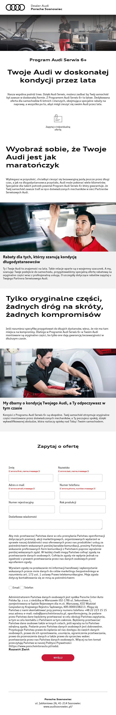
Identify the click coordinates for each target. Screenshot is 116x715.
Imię (32, 474)
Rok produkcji (83, 508)
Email (14, 588)
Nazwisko (81, 474)
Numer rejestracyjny (32, 508)
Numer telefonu (83, 492)
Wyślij (58, 658)
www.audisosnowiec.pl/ (58, 707)
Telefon (27, 588)
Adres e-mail (32, 492)
